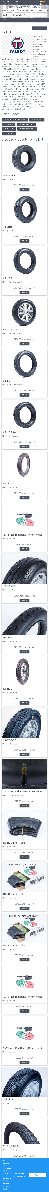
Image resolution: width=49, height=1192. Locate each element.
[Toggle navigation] (4, 20)
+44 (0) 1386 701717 (10, 1)
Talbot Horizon (37, 120)
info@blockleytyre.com (11, 4)
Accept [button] (37, 1175)
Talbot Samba (9, 129)
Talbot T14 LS (9, 133)
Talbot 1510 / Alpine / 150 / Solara (15, 120)
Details (24, 189)
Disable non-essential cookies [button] (20, 1175)
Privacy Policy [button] (6, 1187)
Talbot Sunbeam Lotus (27, 129)
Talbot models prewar (26, 124)
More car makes (39, 28)
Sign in (43, 4)
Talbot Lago (9, 124)
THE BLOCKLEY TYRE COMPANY (24, 7)
